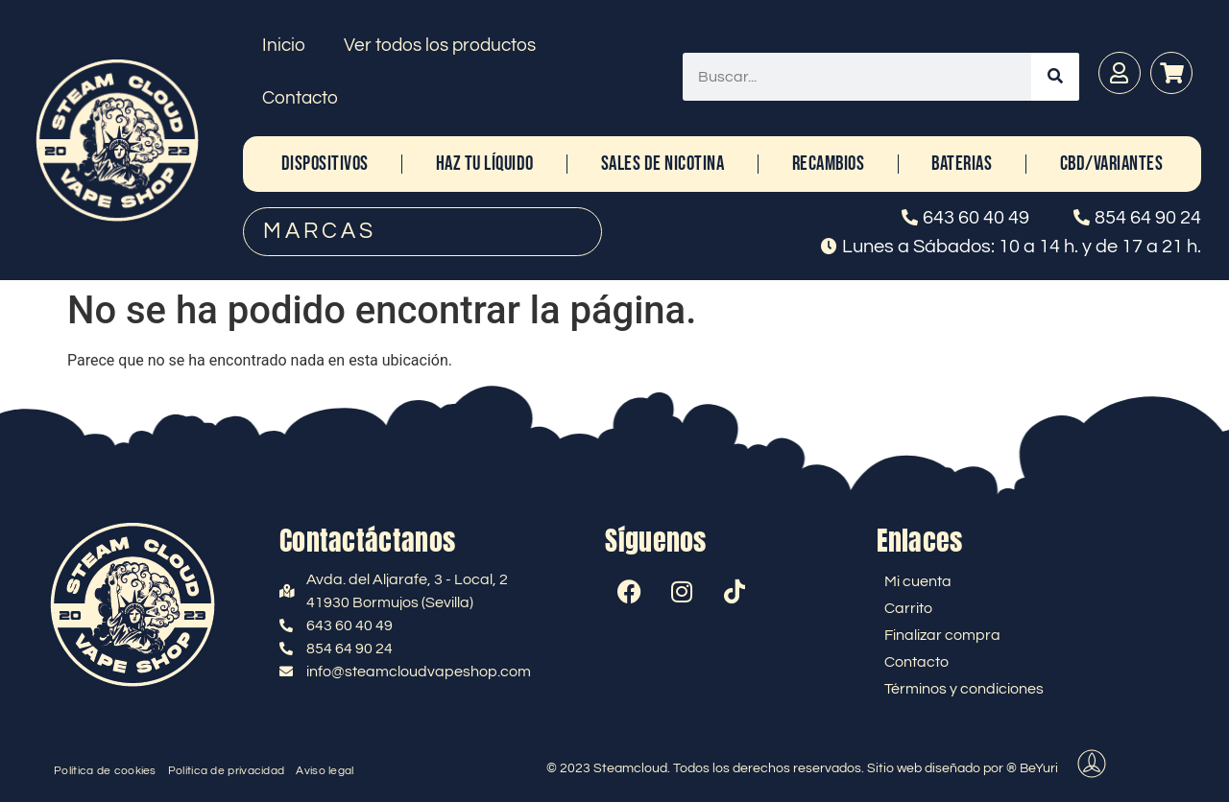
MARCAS (319, 231)
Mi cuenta (918, 581)
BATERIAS (961, 164)
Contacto (300, 97)
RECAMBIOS (828, 164)
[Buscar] (1055, 77)
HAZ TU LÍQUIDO (485, 164)
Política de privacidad (226, 771)
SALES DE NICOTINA (663, 164)
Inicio (283, 45)
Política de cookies (105, 771)
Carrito (908, 608)
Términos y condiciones (964, 688)
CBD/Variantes (1112, 164)
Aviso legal (324, 771)
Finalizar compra (942, 635)
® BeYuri (1032, 768)
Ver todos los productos (440, 45)
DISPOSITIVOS (325, 164)
